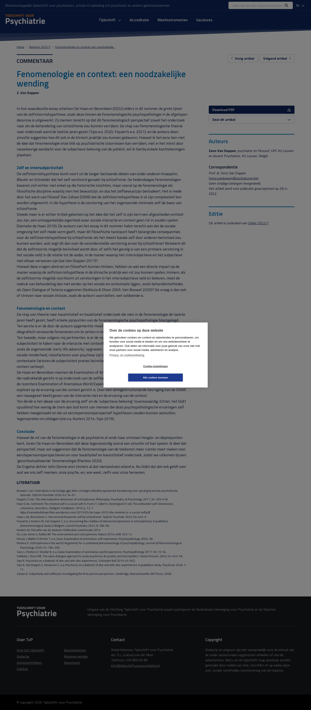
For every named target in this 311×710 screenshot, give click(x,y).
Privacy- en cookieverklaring (127, 360)
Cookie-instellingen (130, 371)
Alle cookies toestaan (181, 371)
